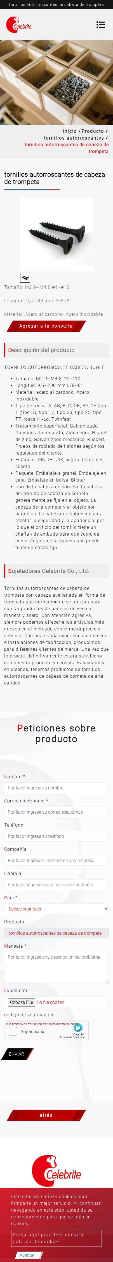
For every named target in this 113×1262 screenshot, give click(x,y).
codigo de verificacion (28, 1014)
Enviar (16, 1054)
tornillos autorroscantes (74, 138)
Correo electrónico (26, 801)
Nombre (14, 776)
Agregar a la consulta (46, 326)
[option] (56, 234)
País (11, 897)
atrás (46, 1115)
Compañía (15, 849)
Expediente (16, 990)
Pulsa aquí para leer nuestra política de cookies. (48, 1238)
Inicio (70, 131)
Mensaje (15, 946)
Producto (93, 131)
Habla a (13, 873)
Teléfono (13, 825)
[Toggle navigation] (101, 24)
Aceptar (27, 1255)
